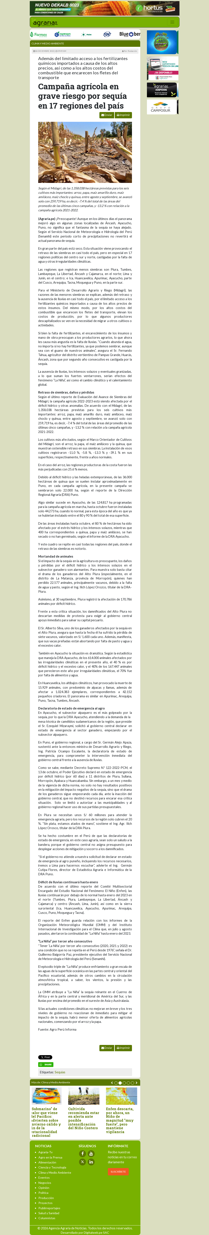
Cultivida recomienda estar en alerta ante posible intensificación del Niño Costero (84, 1118)
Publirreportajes (49, 1208)
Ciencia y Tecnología (52, 1167)
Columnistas (46, 1218)
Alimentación (47, 1162)
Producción (46, 1198)
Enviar (106, 115)
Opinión (43, 1187)
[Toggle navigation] (172, 22)
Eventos (44, 1177)
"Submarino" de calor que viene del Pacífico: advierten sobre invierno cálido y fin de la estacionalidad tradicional (47, 1122)
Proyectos (45, 1203)
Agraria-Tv (45, 1152)
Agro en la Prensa (50, 1157)
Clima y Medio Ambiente (47, 43)
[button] (116, 1083)
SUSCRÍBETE (118, 1171)
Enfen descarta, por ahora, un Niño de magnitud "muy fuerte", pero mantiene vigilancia (121, 1120)
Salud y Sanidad (48, 1213)
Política (43, 1192)
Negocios (44, 1183)
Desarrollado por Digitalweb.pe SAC (85, 1232)
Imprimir (123, 115)
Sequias (60, 1072)
